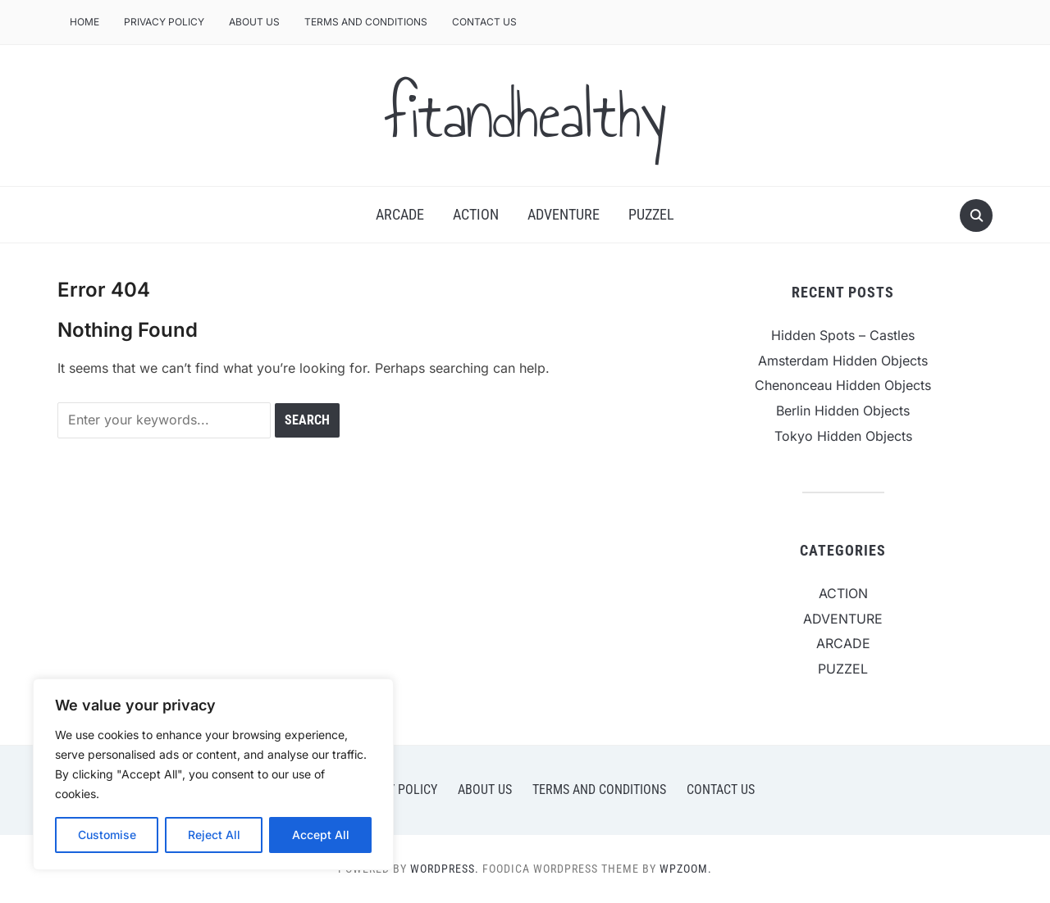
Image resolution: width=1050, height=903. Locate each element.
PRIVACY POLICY (164, 22)
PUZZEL (651, 214)
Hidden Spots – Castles (843, 335)
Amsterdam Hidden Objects (843, 360)
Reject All (214, 835)
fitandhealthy (525, 116)
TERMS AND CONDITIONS (365, 22)
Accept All (320, 835)
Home (84, 22)
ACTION (476, 214)
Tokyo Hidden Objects (843, 436)
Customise (107, 835)
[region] (213, 774)
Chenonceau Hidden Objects (843, 385)
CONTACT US (484, 22)
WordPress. (444, 868)
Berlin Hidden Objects (843, 410)
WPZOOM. (686, 868)
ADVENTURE (563, 214)
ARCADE (400, 214)
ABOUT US (254, 22)
